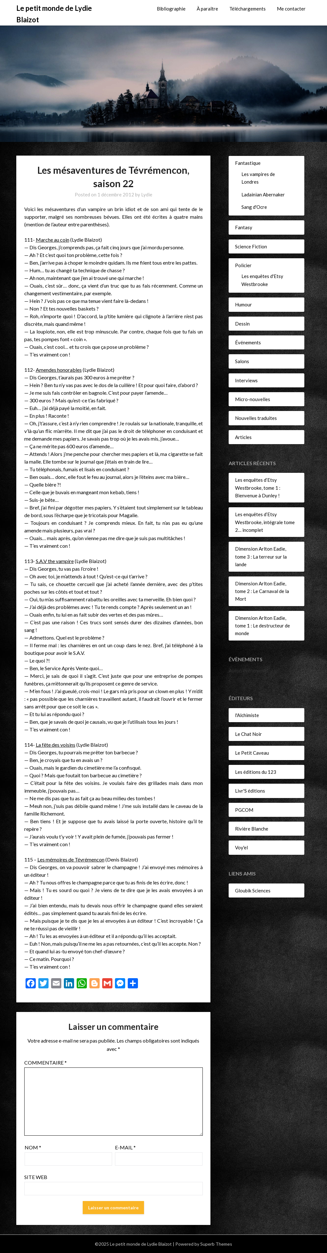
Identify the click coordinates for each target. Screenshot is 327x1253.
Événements (248, 342)
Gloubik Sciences (252, 890)
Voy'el (241, 847)
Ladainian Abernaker (263, 194)
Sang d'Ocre (254, 207)
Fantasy (243, 227)
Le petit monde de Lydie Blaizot (54, 14)
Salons (242, 361)
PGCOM (244, 810)
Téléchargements (247, 8)
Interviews (246, 380)
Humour (243, 304)
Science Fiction (251, 246)
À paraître (207, 8)
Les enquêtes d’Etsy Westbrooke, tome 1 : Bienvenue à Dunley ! (257, 487)
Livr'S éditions (250, 791)
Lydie (146, 194)
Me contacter (291, 8)
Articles (243, 437)
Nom (33, 1147)
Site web (35, 1177)
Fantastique (248, 163)
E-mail (125, 1147)
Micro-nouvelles (252, 399)
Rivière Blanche (251, 829)
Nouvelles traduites (256, 418)
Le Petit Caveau (252, 753)
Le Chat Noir (248, 734)
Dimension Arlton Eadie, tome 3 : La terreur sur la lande (261, 556)
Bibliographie (171, 8)
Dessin (242, 323)
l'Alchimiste (247, 715)
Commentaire (45, 1062)
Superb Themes (216, 1244)
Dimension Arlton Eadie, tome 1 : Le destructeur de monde (262, 625)
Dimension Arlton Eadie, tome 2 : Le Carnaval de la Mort (262, 591)
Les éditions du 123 (255, 772)
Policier (243, 265)
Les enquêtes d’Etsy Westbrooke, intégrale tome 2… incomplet (265, 522)
